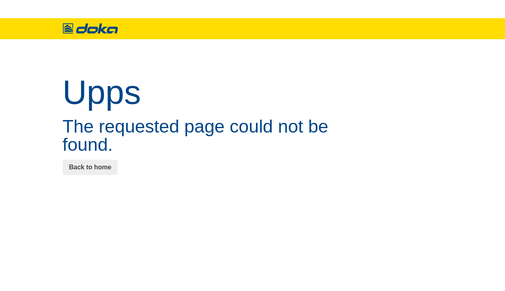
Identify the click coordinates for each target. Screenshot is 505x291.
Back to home (90, 167)
